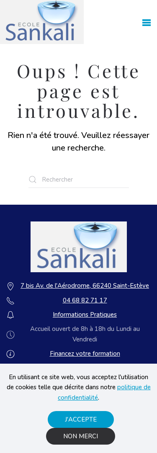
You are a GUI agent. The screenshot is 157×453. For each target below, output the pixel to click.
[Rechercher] (78, 179)
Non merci (80, 436)
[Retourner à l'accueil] (42, 22)
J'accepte (81, 419)
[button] (146, 22)
